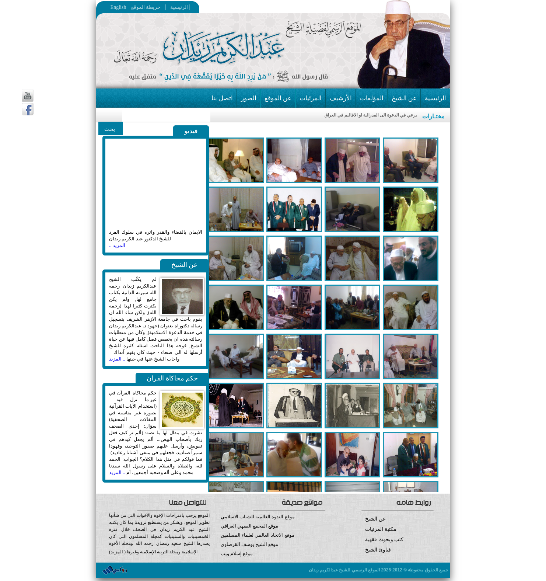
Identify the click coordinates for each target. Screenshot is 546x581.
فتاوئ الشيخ (378, 550)
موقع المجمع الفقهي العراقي (250, 526)
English (118, 7)
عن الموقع (278, 98)
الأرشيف (341, 98)
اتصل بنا (221, 98)
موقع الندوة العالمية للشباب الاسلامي (258, 516)
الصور (248, 98)
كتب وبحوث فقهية (384, 539)
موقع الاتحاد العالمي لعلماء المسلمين (257, 535)
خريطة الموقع (160, 7)
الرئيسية (177, 7)
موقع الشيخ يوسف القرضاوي (250, 544)
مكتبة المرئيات (380, 529)
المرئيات (311, 98)
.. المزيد (117, 359)
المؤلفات (372, 98)
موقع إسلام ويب (273, 559)
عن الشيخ (404, 98)
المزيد (117, 551)
